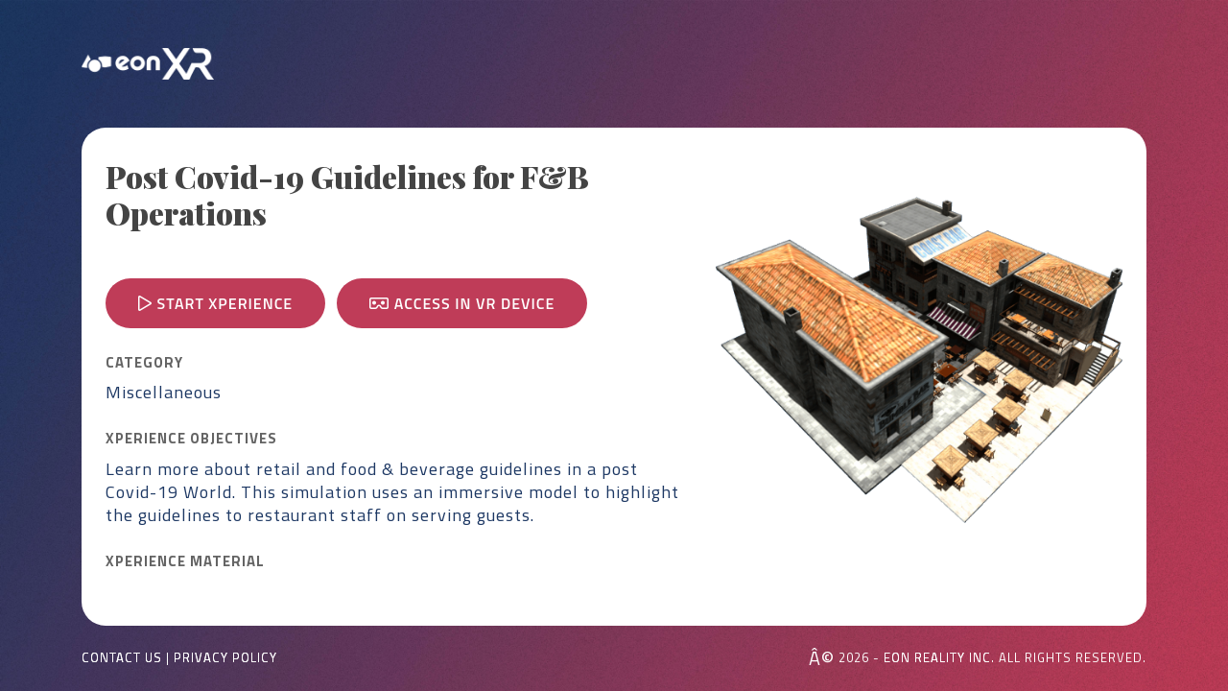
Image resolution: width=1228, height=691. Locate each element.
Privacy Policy (225, 658)
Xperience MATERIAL (185, 561)
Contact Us (122, 658)
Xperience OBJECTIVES (191, 438)
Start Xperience (215, 303)
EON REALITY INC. (939, 657)
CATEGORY (144, 362)
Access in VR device (462, 303)
